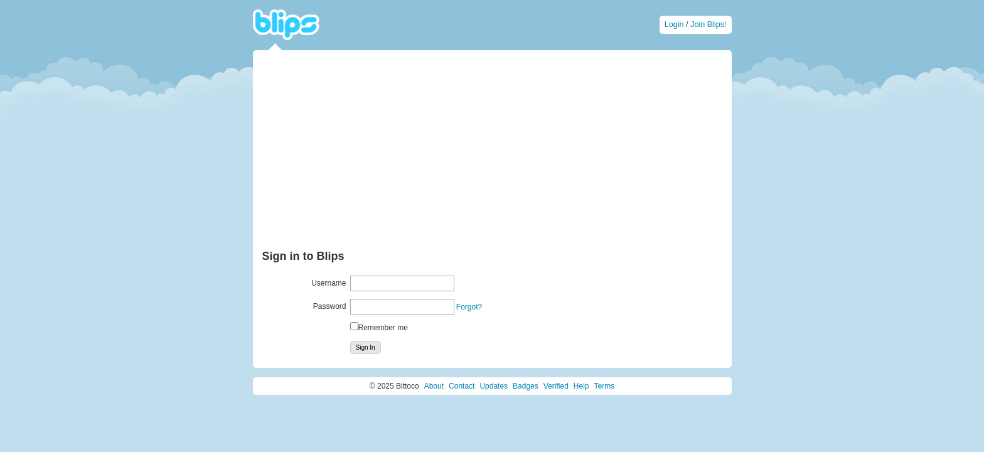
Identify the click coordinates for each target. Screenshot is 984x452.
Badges (525, 386)
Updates (493, 386)
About (434, 386)
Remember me (383, 327)
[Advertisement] (492, 154)
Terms (604, 386)
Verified (556, 386)
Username (328, 283)
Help (581, 386)
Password (329, 306)
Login (674, 24)
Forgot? (469, 307)
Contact (461, 386)
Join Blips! (708, 24)
